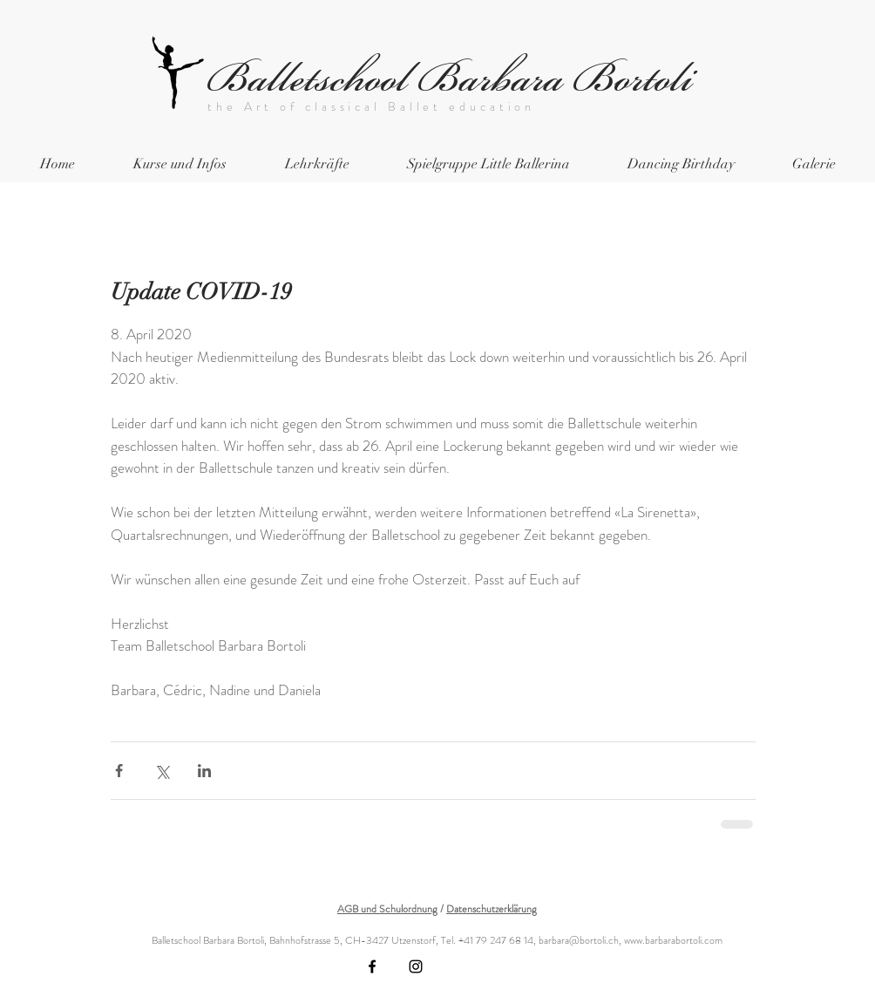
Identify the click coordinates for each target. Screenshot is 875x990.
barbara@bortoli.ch (579, 940)
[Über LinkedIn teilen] (204, 770)
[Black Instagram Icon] (415, 966)
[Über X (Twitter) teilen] (161, 770)
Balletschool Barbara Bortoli (450, 78)
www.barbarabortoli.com (673, 940)
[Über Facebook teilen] (119, 770)
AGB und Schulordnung (387, 909)
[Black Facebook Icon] (372, 966)
